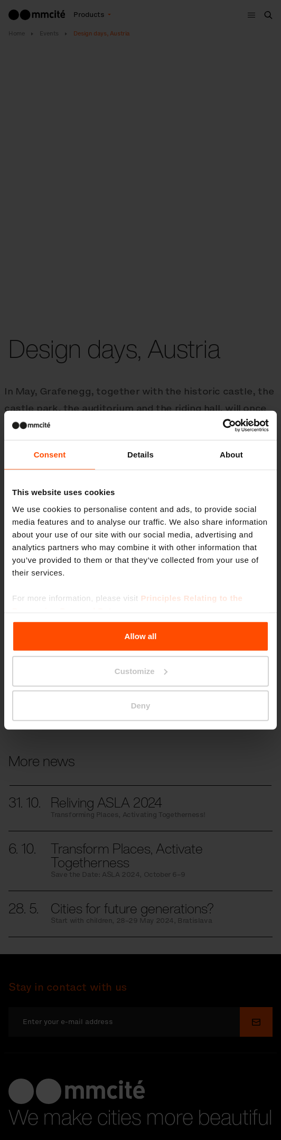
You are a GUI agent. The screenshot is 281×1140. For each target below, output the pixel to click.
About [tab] (231, 454)
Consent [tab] (50, 454)
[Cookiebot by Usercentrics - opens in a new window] (222, 425)
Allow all (141, 636)
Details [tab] (140, 454)
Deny (141, 705)
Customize (141, 670)
